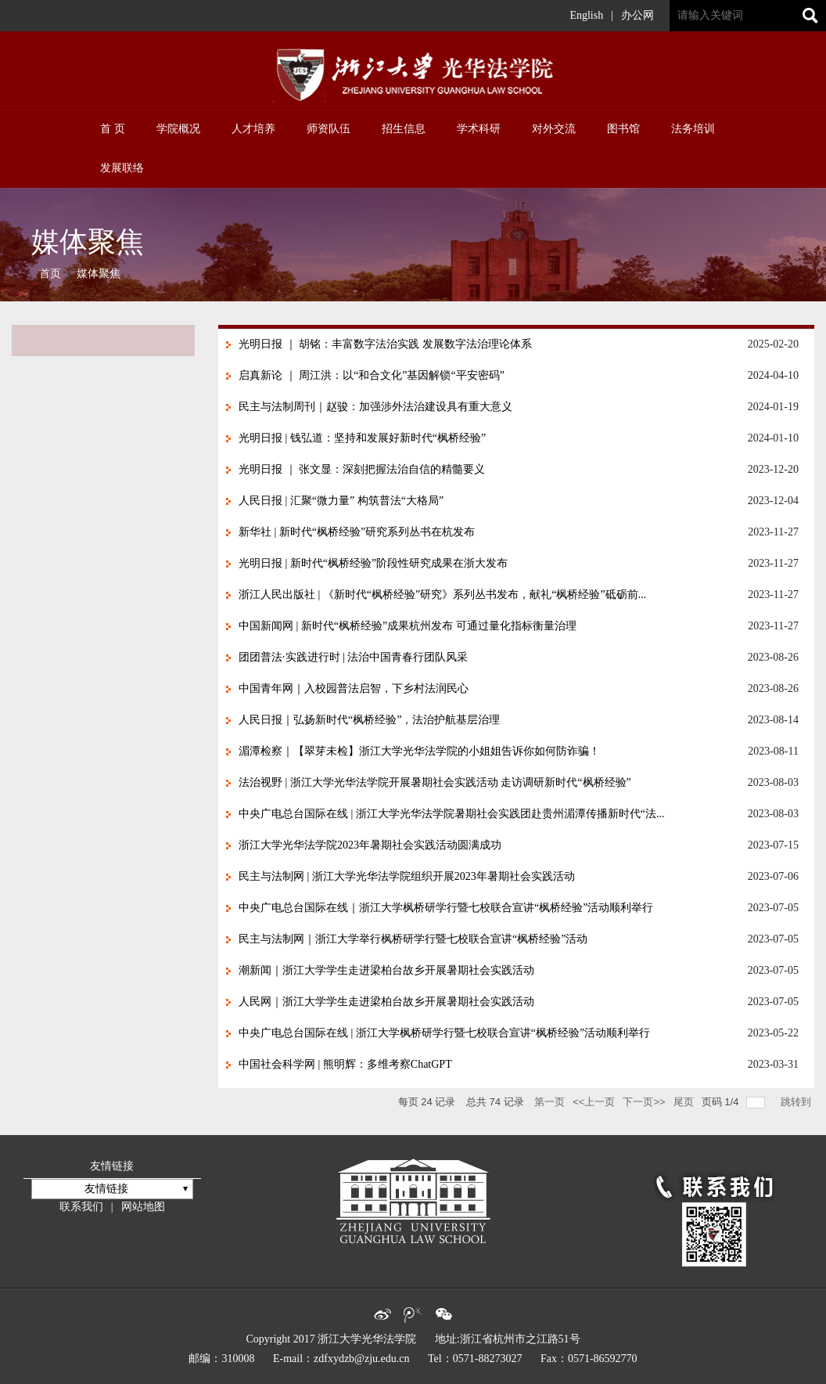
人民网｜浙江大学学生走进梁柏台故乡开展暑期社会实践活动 (386, 1001)
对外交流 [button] (554, 129)
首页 (50, 273)
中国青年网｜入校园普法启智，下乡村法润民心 (354, 688)
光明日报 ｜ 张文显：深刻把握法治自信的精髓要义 (362, 469)
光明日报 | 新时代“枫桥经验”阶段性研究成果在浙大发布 (373, 563)
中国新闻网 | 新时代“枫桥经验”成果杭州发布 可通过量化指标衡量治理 (407, 626)
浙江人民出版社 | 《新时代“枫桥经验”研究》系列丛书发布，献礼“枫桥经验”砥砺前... (442, 594)
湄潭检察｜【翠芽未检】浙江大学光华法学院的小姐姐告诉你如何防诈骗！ (419, 751)
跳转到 (797, 1102)
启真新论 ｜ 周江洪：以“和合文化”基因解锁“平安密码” (372, 375)
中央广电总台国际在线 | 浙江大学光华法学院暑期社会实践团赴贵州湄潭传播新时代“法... (452, 814)
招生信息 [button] (404, 129)
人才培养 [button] (253, 129)
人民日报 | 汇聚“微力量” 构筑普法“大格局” (341, 500)
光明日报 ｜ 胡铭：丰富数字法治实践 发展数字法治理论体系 (385, 344)
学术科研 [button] (479, 129)
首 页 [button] (112, 129)
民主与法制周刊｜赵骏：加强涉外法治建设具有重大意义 (375, 407)
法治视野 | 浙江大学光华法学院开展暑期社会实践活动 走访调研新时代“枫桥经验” (435, 782)
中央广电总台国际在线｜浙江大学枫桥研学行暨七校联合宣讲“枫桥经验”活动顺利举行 (446, 908)
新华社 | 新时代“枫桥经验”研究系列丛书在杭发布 (357, 532)
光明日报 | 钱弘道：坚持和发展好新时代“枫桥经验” (362, 438)
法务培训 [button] (693, 129)
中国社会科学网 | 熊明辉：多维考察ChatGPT (345, 1064)
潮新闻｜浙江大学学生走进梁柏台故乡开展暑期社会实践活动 (386, 970)
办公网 (637, 15)
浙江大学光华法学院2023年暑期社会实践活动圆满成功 (370, 845)
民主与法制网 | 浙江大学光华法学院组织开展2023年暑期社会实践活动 (407, 876)
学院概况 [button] (178, 129)
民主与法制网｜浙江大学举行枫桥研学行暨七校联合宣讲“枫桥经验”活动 (413, 939)
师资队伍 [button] (328, 129)
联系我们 (81, 1207)
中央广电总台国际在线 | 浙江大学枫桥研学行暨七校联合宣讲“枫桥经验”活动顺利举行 (444, 1033)
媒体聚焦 (98, 273)
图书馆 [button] (623, 129)
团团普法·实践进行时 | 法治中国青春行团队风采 (353, 657)
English (586, 15)
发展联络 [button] (122, 168)
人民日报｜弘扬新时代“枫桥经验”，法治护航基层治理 (369, 720)
